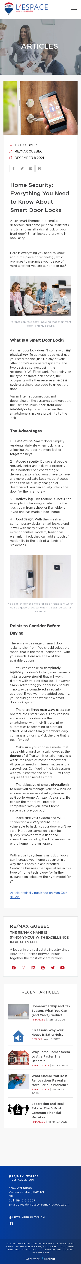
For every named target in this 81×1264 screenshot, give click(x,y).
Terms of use (52, 1250)
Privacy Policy (31, 1250)
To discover (23, 145)
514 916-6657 (25, 1200)
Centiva (48, 1258)
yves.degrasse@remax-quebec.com (43, 1204)
